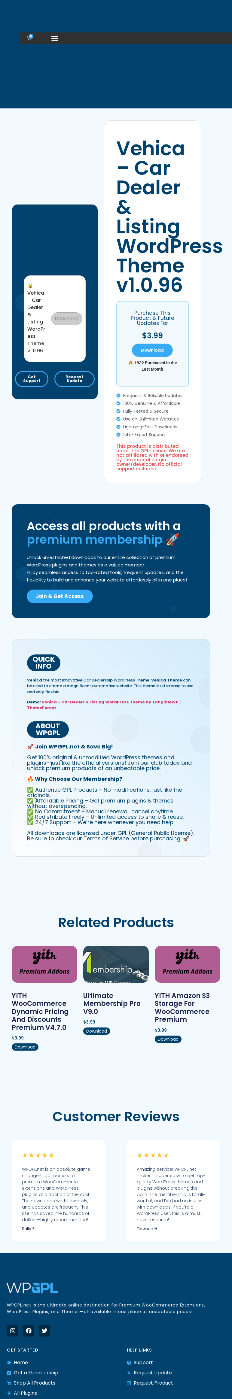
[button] (54, 38)
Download (66, 318)
